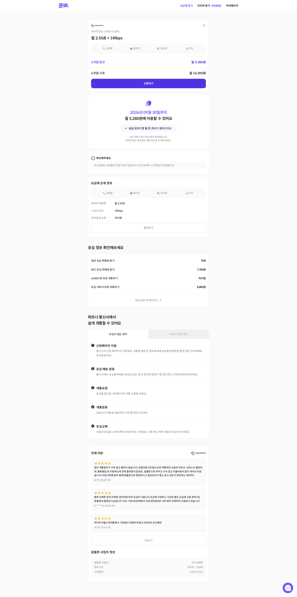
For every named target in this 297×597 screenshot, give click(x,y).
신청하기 (148, 83)
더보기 (148, 540)
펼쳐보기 (148, 227)
